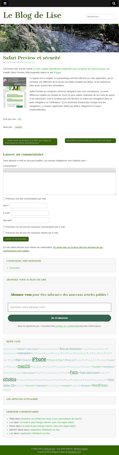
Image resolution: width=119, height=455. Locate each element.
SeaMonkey (77, 380)
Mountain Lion (75, 367)
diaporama (95, 349)
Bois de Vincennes (70, 348)
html (64, 353)
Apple (58, 72)
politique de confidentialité (67, 326)
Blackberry (53, 349)
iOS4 (95, 353)
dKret (103, 349)
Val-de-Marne (54, 385)
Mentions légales (81, 449)
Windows (85, 385)
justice (79, 360)
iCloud (70, 353)
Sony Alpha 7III (99, 380)
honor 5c (57, 353)
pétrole (39, 380)
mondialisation (61, 367)
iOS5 (102, 353)
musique (86, 366)
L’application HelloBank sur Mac (44, 430)
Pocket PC (22, 380)
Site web (7, 220)
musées (97, 366)
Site (19, 119)
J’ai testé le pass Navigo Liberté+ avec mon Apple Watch (46, 422)
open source (28, 373)
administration (9, 349)
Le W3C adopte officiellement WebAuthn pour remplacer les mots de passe (69, 69)
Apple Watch (32, 349)
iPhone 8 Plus (55, 360)
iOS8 (11, 360)
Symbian (20, 386)
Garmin (40, 353)
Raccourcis (49, 380)
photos (9, 379)
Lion (5, 367)
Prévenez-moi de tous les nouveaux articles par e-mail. (32, 233)
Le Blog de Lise (32, 15)
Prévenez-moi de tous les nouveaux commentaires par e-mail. (35, 227)
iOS (90, 353)
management (37, 367)
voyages (66, 385)
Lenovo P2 (92, 360)
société (87, 380)
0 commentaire (29, 62)
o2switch (17, 373)
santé (68, 380)
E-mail (7, 213)
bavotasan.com (74, 452)
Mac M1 (12, 367)
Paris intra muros (89, 372)
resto (57, 380)
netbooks (7, 373)
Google (48, 353)
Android (21, 349)
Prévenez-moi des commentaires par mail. (26, 198)
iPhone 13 (69, 360)
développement (9, 353)
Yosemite (7, 390)
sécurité (30, 385)
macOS (6, 54)
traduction (41, 385)
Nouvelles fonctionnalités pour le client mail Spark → (90, 140)
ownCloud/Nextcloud (52, 373)
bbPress (43, 349)
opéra (38, 373)
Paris (74, 372)
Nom (6, 205)
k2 (85, 360)
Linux (111, 360)
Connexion (14, 268)
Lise (7, 62)
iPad (17, 359)
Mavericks (49, 367)
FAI (33, 353)
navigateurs (108, 366)
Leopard (103, 360)
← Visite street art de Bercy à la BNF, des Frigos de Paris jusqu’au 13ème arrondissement (28, 141)
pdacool (104, 373)
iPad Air (26, 360)
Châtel (86, 349)
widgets (75, 386)
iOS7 (5, 360)
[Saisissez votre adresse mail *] (59, 307)
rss (63, 380)
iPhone (39, 359)
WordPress (99, 385)
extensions (24, 353)
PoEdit (32, 380)
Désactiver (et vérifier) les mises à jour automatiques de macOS (51, 419)
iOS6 (108, 353)
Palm (65, 373)
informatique (80, 353)
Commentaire (10, 166)
